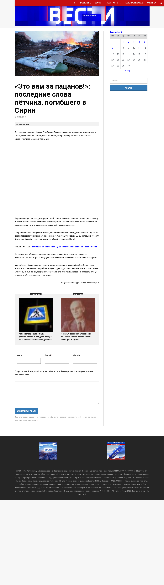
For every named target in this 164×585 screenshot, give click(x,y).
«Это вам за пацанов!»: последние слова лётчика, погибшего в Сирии (52, 98)
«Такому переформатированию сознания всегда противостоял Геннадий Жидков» (76, 337)
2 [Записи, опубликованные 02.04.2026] (128, 42)
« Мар (127, 70)
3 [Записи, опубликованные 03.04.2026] (134, 42)
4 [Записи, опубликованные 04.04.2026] (139, 42)
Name (20, 355)
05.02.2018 (21, 117)
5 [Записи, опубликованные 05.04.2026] (144, 42)
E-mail (48, 355)
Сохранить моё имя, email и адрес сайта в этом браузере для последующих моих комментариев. (54, 373)
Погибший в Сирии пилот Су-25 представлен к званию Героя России (64, 247)
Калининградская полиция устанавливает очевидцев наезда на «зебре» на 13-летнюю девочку (35, 337)
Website (76, 355)
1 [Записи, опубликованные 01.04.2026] (123, 42)
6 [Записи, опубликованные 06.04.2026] (112, 48)
